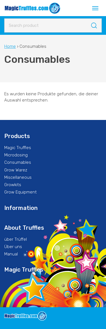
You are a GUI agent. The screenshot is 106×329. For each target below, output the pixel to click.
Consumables (17, 162)
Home (10, 46)
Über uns (13, 246)
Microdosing (16, 155)
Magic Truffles (17, 147)
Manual (11, 254)
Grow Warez (15, 170)
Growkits (12, 184)
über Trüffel (15, 239)
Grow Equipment (20, 192)
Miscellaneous (18, 177)
